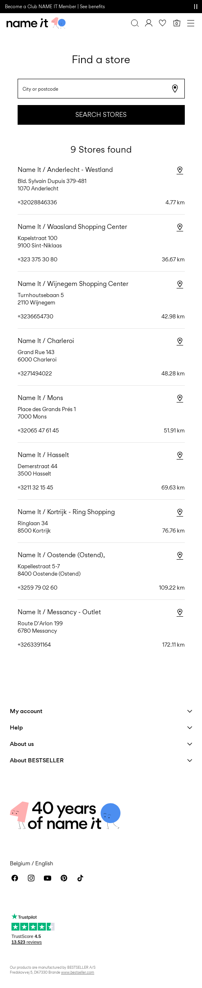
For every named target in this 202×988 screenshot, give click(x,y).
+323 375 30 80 (37, 259)
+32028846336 (37, 202)
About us (22, 743)
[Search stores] (180, 84)
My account (26, 710)
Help (16, 727)
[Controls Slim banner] (195, 6)
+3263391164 (34, 644)
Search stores (101, 115)
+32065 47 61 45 (38, 430)
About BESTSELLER (37, 760)
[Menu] (190, 23)
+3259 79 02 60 (37, 587)
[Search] (135, 23)
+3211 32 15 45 (35, 487)
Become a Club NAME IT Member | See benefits (55, 6)
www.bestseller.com (77, 972)
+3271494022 (35, 373)
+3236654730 (35, 316)
